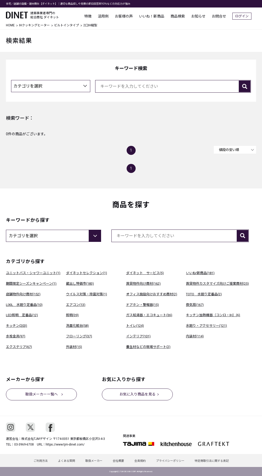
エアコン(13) (75, 305)
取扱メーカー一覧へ (41, 394)
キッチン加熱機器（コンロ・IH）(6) (213, 315)
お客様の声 (128, 15)
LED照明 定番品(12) (22, 315)
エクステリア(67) (19, 347)
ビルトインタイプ (66, 25)
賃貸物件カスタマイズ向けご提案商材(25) (217, 283)
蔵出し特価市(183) (80, 283)
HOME (10, 25)
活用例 (107, 15)
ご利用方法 (41, 461)
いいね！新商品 (156, 15)
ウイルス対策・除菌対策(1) (86, 294)
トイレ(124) (135, 326)
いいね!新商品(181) (200, 273)
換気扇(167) (195, 305)
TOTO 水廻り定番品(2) (204, 294)
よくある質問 (66, 461)
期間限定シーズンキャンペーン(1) (31, 283)
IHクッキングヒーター (34, 25)
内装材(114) (195, 336)
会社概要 (118, 461)
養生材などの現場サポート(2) (148, 347)
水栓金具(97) (15, 336)
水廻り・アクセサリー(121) (206, 326)
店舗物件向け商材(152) (23, 294)
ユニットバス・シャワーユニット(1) (33, 273)
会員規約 (140, 461)
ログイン (246, 16)
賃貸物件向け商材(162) (143, 283)
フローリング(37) (79, 336)
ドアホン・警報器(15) (142, 305)
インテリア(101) (138, 336)
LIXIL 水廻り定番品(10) (24, 305)
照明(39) (72, 315)
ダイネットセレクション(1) (86, 273)
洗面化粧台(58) (77, 326)
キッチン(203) (16, 326)
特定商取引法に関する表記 (212, 461)
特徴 (92, 15)
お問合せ (223, 15)
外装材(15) (74, 347)
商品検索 (182, 15)
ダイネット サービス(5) (145, 273)
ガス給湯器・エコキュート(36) (149, 315)
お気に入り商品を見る (137, 394)
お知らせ (203, 15)
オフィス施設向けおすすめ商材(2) (151, 294)
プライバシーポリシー (170, 461)
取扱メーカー (93, 461)
